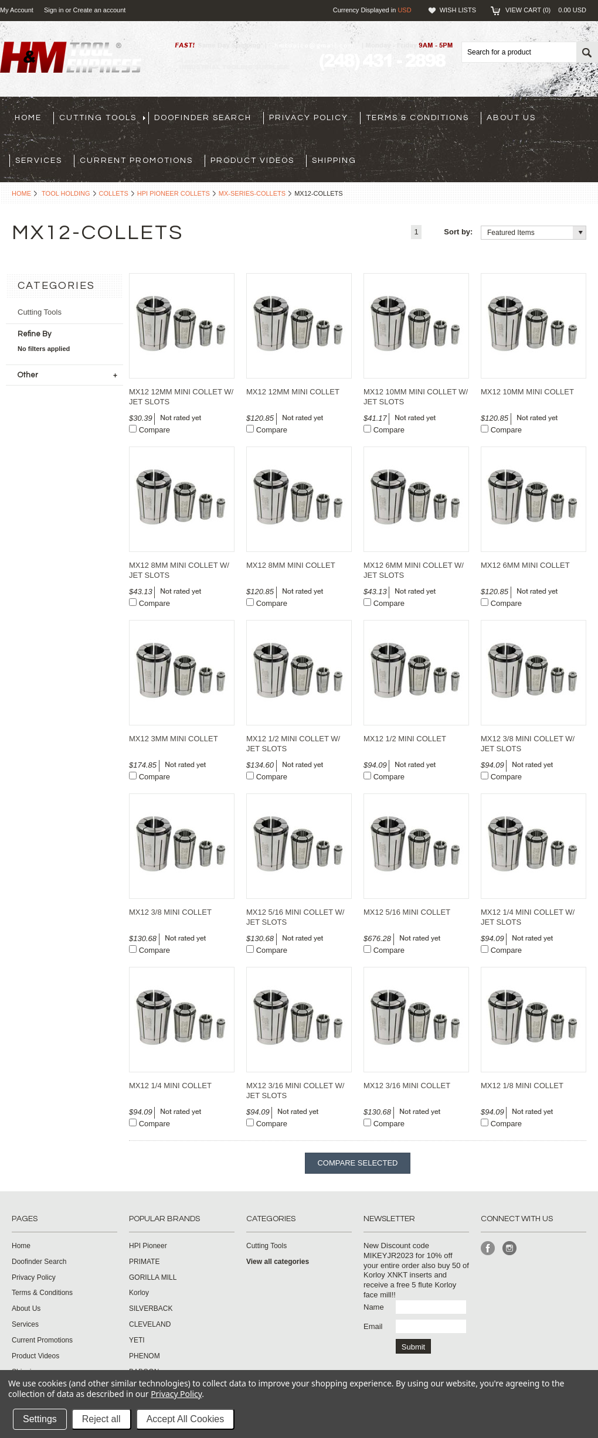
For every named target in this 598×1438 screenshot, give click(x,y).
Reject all (101, 1419)
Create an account (99, 9)
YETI (137, 1340)
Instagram (509, 1248)
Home (21, 193)
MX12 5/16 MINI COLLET (406, 912)
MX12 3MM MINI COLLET (173, 738)
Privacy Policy (176, 1393)
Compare (154, 429)
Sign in (54, 9)
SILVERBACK (150, 1308)
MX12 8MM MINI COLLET (290, 565)
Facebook (488, 1248)
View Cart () (545, 9)
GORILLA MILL (152, 1277)
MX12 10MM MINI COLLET (527, 391)
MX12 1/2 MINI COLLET (404, 738)
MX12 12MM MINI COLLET (292, 391)
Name (373, 1307)
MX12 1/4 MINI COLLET (170, 1085)
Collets (113, 193)
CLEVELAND (150, 1324)
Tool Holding (66, 193)
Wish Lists (458, 9)
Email (373, 1326)
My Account (16, 9)
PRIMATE (144, 1262)
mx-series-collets (252, 193)
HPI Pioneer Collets (173, 193)
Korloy (139, 1293)
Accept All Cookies (186, 1419)
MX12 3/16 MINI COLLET (406, 1085)
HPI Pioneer (148, 1246)
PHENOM (144, 1356)
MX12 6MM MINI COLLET (525, 565)
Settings (40, 1419)
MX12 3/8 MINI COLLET (170, 912)
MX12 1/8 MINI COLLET (522, 1085)
